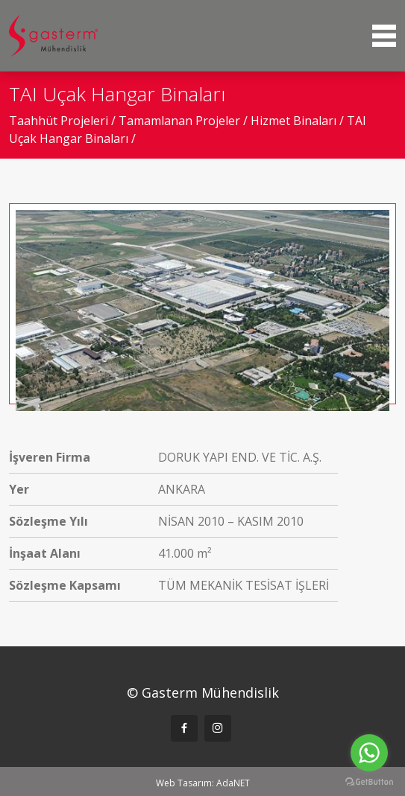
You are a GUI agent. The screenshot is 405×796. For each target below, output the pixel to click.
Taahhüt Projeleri (60, 120)
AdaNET (233, 783)
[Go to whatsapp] (369, 752)
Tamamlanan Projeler (181, 120)
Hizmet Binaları (295, 120)
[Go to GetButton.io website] (369, 781)
